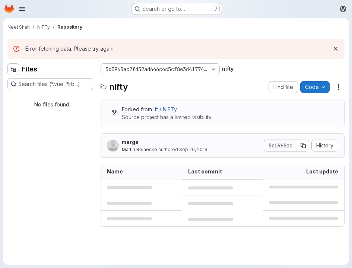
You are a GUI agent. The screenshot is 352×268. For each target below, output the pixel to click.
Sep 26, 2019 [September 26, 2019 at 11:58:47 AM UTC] (193, 149)
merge (130, 142)
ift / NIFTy (165, 109)
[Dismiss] (335, 48)
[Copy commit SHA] (303, 145)
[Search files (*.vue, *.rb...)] (50, 84)
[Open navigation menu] (22, 9)
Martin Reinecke (139, 149)
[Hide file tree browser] (13, 69)
